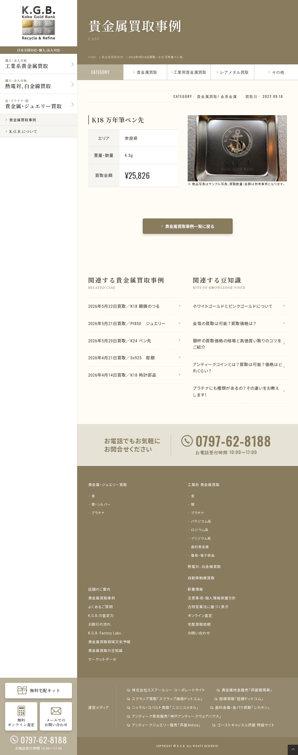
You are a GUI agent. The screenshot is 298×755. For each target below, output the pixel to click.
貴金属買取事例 (101, 597)
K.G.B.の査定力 (101, 615)
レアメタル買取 (232, 72)
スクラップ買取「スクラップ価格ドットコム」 (165, 698)
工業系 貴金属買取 (204, 484)
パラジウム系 (201, 521)
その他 (276, 72)
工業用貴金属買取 (190, 72)
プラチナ (98, 512)
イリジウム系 (201, 538)
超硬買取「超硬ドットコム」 (239, 698)
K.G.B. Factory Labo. (105, 632)
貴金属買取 (145, 72)
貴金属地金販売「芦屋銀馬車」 (245, 689)
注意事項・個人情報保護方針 (212, 597)
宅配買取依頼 (199, 624)
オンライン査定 (200, 615)
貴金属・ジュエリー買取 (107, 484)
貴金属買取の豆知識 (105, 650)
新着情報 (195, 589)
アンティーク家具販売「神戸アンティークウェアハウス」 (174, 716)
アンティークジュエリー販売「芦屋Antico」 (164, 724)
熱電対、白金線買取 (204, 566)
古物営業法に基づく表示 (208, 606)
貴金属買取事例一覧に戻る (187, 226)
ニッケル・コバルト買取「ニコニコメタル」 (163, 707)
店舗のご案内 (99, 589)
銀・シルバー (101, 504)
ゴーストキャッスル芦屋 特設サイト (243, 724)
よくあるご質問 (100, 606)
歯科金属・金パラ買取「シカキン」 (240, 707)
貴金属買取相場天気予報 (109, 641)
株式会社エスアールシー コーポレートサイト (166, 689)
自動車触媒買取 (201, 577)
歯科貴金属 (200, 546)
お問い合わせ (199, 632)
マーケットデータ (102, 659)
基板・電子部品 (203, 555)
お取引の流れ (99, 624)
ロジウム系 (200, 529)
